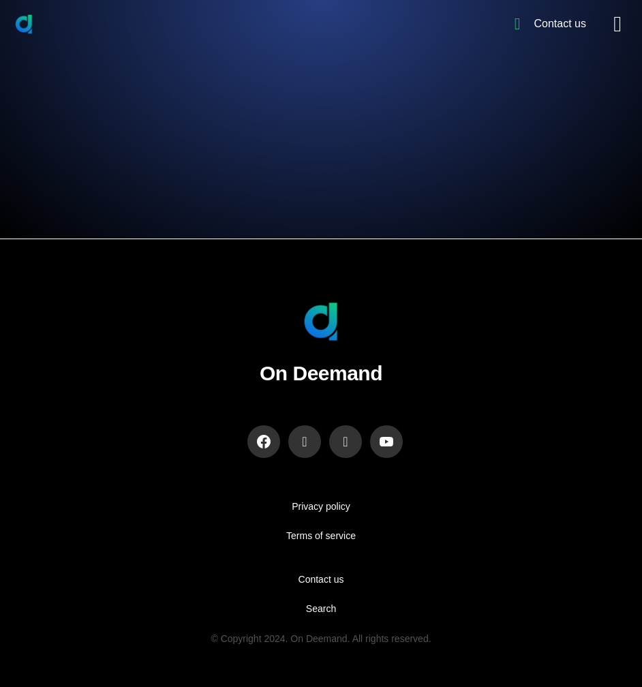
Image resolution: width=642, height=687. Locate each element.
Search (321, 608)
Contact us (321, 579)
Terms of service (321, 535)
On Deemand (321, 373)
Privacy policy (321, 506)
